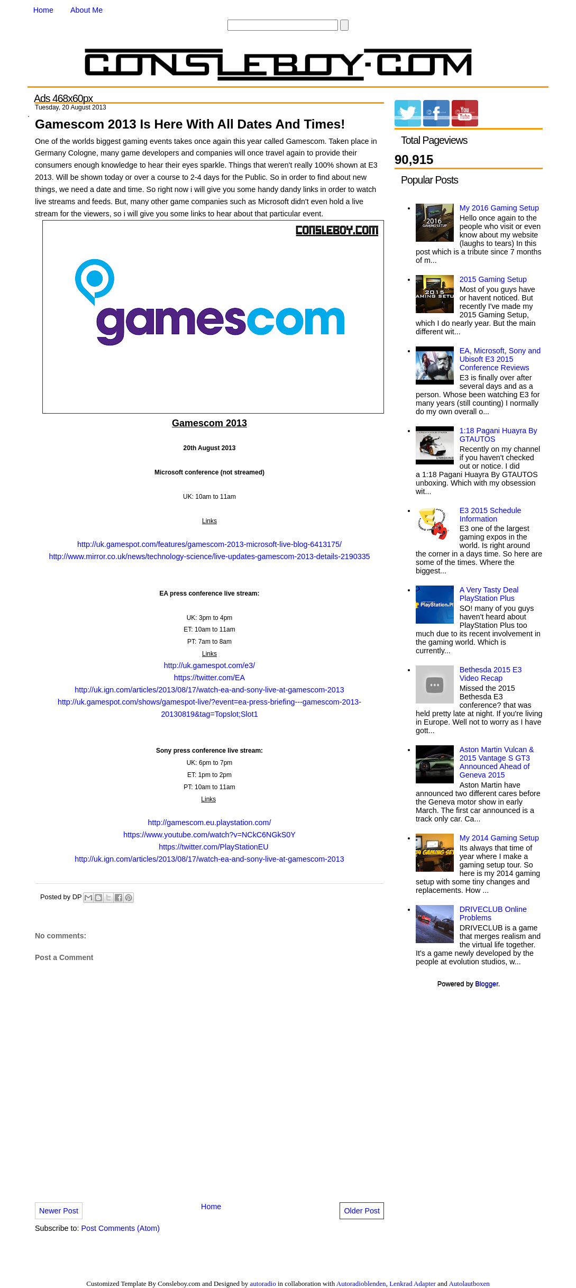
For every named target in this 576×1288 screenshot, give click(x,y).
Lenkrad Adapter (412, 1283)
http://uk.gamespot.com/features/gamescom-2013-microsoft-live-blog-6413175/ (209, 544)
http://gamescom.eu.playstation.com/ (209, 822)
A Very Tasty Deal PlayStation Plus (489, 594)
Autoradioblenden (361, 1283)
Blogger (486, 984)
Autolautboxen (469, 1283)
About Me (86, 10)
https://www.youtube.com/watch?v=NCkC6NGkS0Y (209, 834)
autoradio (263, 1283)
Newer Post (58, 1211)
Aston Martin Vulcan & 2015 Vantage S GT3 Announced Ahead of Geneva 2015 (497, 762)
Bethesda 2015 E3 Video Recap (491, 673)
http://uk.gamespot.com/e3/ (209, 665)
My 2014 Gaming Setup (499, 838)
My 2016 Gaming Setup (499, 208)
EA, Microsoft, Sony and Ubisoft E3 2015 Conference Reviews (500, 359)
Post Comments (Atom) (120, 1228)
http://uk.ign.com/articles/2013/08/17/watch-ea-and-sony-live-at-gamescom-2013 (209, 690)
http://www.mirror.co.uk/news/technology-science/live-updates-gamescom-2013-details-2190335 (209, 556)
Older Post (362, 1211)
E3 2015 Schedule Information (491, 514)
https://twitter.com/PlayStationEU (213, 847)
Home (43, 10)
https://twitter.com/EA (209, 677)
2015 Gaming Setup (493, 279)
